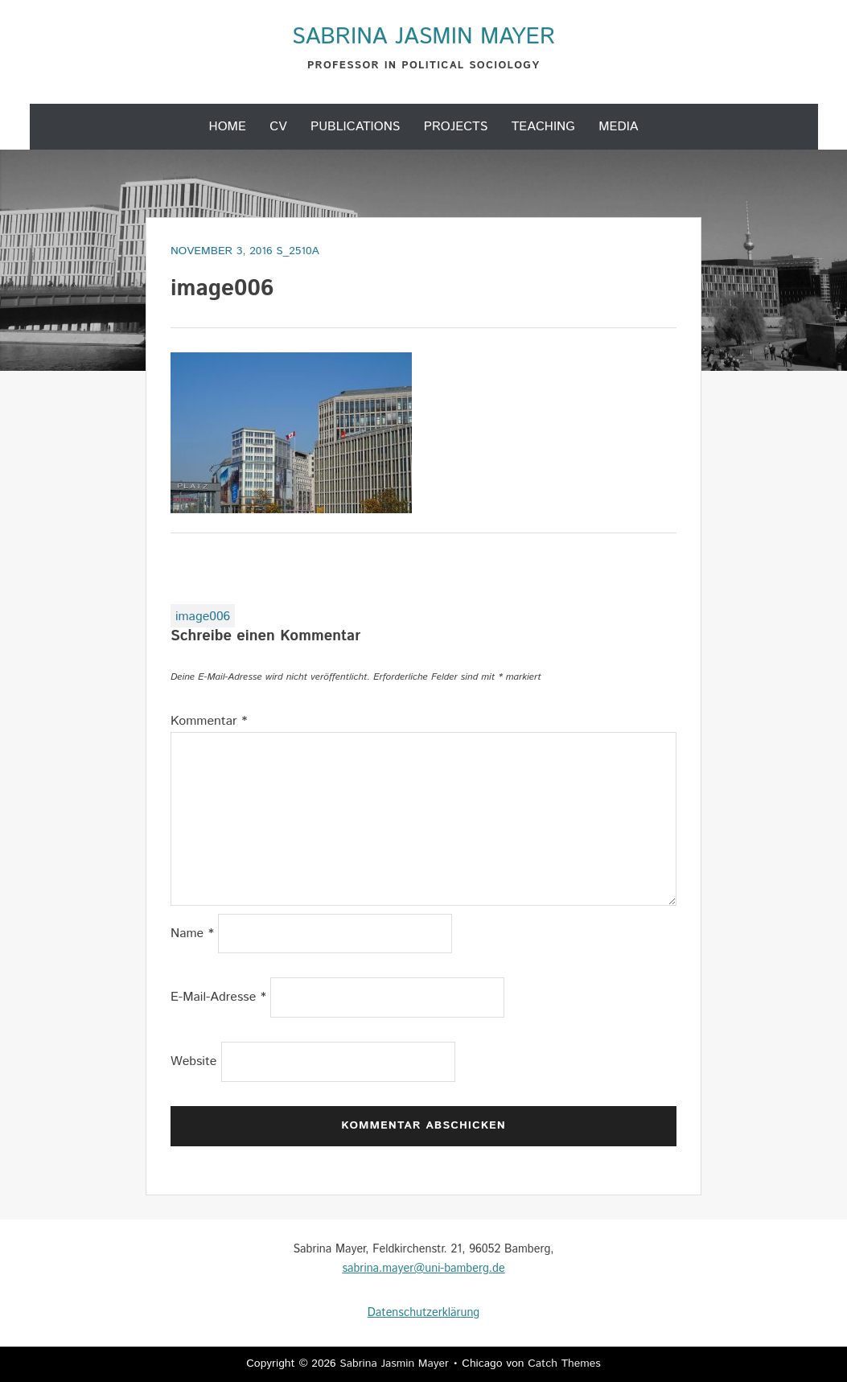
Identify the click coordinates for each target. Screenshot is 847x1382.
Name (192, 933)
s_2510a (297, 251)
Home (227, 126)
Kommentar (209, 721)
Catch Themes (564, 1363)
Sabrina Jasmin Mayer (423, 37)
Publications (355, 126)
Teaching (543, 126)
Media (618, 126)
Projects (456, 126)
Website (194, 1061)
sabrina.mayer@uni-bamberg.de (423, 1269)
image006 (202, 616)
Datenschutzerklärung (423, 1313)
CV (277, 126)
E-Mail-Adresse (218, 997)
